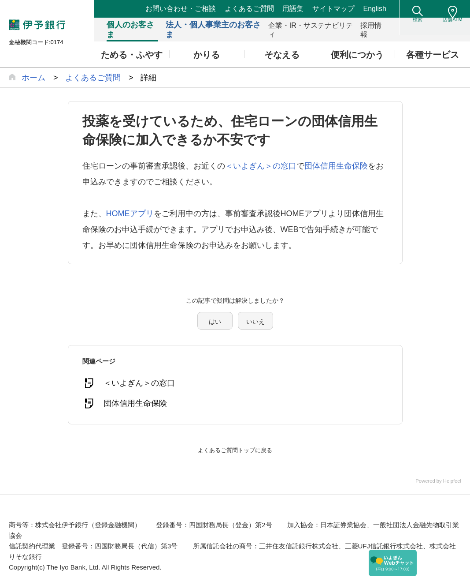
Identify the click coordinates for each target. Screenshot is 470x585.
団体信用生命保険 (336, 165)
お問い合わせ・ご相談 (180, 8)
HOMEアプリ (130, 213)
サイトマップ (333, 8)
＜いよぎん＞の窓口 (260, 165)
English (374, 8)
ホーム (33, 77)
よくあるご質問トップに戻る (235, 444)
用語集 (292, 8)
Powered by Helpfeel (432, 475)
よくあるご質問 (249, 8)
